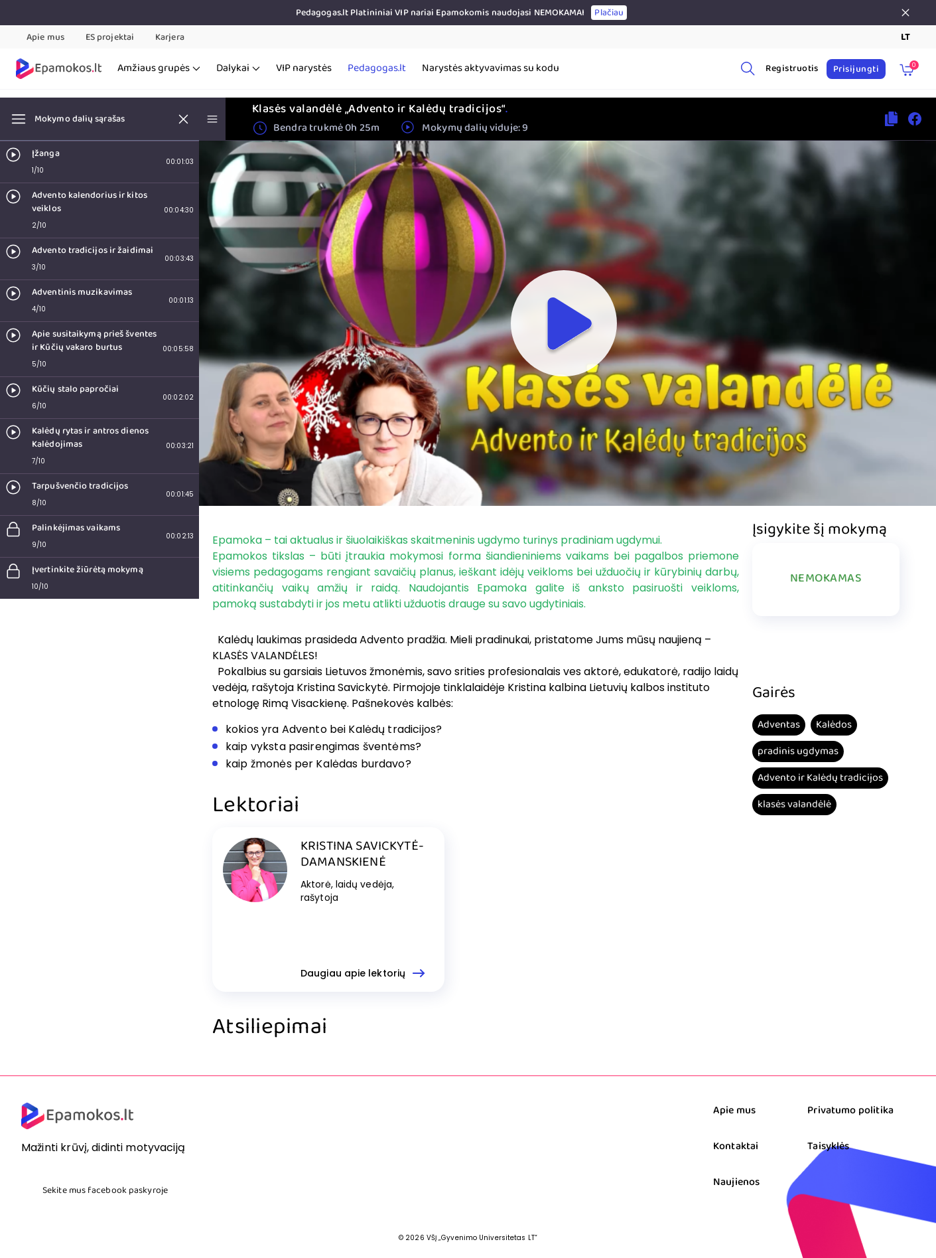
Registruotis (792, 68)
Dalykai (238, 68)
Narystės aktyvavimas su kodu (490, 68)
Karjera (169, 37)
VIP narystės (304, 68)
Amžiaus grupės (158, 68)
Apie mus (45, 37)
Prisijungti (856, 69)
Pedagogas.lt (377, 68)
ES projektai (110, 37)
